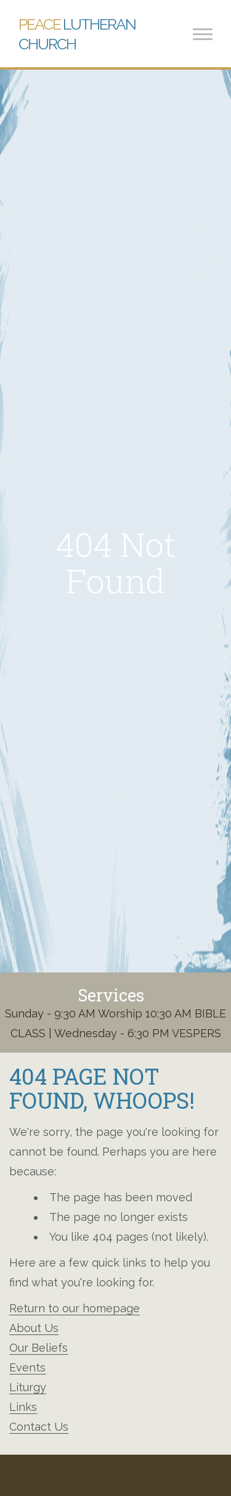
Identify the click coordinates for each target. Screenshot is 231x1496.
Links (23, 1406)
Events (27, 1367)
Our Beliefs (38, 1347)
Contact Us (38, 1426)
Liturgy (27, 1387)
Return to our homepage (74, 1308)
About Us (34, 1327)
